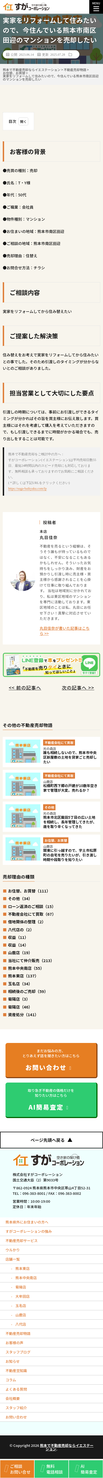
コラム (10, 1379)
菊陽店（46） (20, 1007)
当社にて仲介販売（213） (31, 960)
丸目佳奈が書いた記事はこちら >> (65, 631)
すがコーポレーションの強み (28, 1231)
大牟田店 (22, 1296)
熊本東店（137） (23, 976)
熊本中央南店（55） (26, 968)
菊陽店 (20, 1287)
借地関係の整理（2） (27, 921)
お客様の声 (14, 1342)
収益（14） (18, 945)
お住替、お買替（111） (29, 891)
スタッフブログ (17, 1352)
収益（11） (18, 937)
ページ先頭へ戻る (51, 1140)
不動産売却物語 (17, 1333)
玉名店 (20, 1305)
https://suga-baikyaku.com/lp (27, 488)
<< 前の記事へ (25, 687)
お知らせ (12, 1361)
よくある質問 (16, 1389)
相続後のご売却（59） (28, 991)
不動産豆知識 (16, 1370)
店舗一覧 (12, 1259)
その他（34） (20, 898)
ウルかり (12, 1249)
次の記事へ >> (78, 687)
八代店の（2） (21, 929)
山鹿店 (20, 1314)
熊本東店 (22, 1268)
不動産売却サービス (21, 1240)
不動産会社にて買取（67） (32, 914)
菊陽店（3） (19, 999)
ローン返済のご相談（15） (31, 906)
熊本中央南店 (26, 1277)
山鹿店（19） (20, 952)
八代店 (20, 1324)
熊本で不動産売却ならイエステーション (66, 1447)
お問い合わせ (16, 1417)
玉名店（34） (20, 983)
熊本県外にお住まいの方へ (26, 1222)
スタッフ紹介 (16, 1407)
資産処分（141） (23, 1014)
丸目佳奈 (49, 537)
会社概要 (12, 1398)
